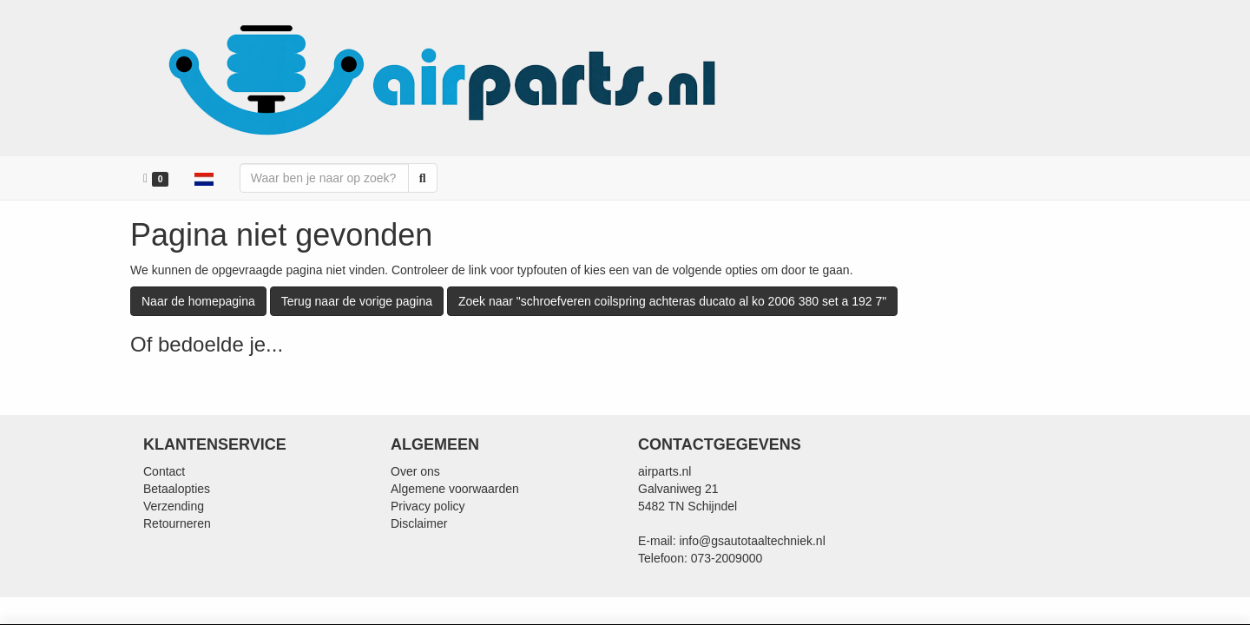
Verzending (173, 506)
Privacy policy (428, 506)
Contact (164, 471)
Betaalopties (176, 489)
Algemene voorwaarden (455, 489)
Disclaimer (419, 523)
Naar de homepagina (198, 301)
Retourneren (177, 523)
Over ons (415, 471)
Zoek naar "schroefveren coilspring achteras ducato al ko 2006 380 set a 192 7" (672, 301)
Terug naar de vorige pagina (356, 301)
